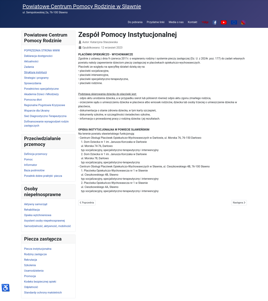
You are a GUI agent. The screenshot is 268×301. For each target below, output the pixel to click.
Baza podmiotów (34, 170)
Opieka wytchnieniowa (37, 215)
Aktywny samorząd (35, 204)
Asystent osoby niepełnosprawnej (44, 220)
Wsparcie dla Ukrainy (36, 110)
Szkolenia (30, 265)
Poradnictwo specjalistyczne (41, 88)
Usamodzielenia (34, 270)
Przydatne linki (156, 22)
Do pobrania (135, 22)
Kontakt (192, 22)
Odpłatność (31, 287)
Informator (30, 165)
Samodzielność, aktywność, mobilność (47, 226)
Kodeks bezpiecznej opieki (40, 281)
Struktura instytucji (35, 72)
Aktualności (31, 61)
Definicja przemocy (35, 154)
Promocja (30, 276)
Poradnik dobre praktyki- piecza (43, 175)
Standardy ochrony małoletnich (43, 292)
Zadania (29, 67)
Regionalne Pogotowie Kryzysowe (44, 105)
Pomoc (28, 159)
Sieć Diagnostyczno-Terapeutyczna (45, 116)
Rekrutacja (30, 259)
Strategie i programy (36, 77)
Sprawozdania (32, 83)
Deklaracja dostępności (38, 56)
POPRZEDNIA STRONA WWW (42, 50)
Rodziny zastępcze (35, 254)
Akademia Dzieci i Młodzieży (41, 94)
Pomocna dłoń (33, 99)
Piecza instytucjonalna (37, 248)
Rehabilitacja (32, 209)
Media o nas (176, 22)
